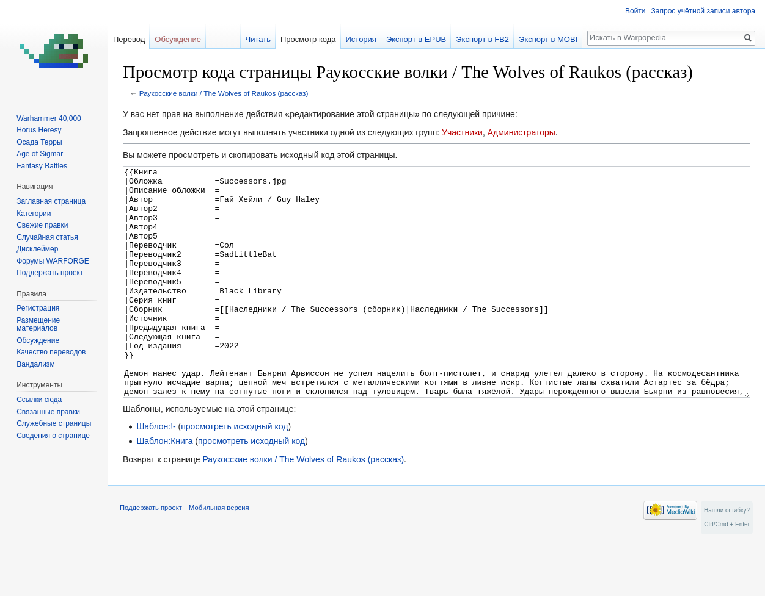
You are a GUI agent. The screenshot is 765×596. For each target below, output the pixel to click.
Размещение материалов (38, 324)
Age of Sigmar (39, 153)
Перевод (129, 39)
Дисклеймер (37, 249)
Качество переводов (51, 352)
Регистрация (37, 308)
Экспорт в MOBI (548, 39)
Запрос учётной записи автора (703, 11)
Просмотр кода (308, 39)
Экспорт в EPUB (416, 39)
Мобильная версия (219, 553)
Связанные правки (48, 412)
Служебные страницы (53, 423)
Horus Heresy (38, 130)
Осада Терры (39, 142)
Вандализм (35, 364)
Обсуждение (178, 39)
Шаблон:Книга (164, 487)
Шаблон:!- (155, 472)
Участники (462, 132)
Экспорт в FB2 (482, 39)
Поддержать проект (49, 272)
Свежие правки (42, 225)
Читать (258, 39)
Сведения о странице (53, 435)
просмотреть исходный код (234, 472)
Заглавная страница (51, 201)
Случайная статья (47, 237)
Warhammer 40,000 (48, 118)
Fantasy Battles (41, 166)
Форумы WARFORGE (52, 261)
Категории (33, 213)
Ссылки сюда (39, 399)
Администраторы (521, 132)
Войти (635, 11)
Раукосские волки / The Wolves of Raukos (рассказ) (224, 93)
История (360, 39)
